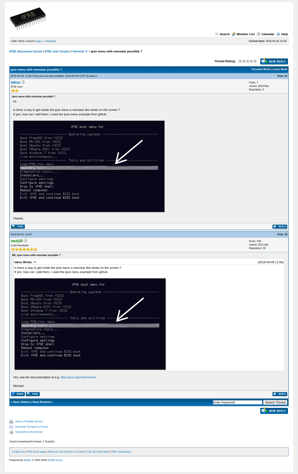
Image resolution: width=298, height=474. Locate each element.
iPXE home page (36, 451)
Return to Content (75, 451)
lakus (93, 76)
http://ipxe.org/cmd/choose (78, 377)
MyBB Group (54, 460)
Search (222, 34)
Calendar (265, 34)
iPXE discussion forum (25, 51)
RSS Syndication (121, 451)
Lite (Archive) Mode (99, 451)
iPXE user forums (57, 51)
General (78, 51)
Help (282, 34)
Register (50, 41)
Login (38, 41)
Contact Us (18, 451)
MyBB (27, 460)
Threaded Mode (260, 69)
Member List (243, 34)
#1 (285, 76)
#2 (285, 234)
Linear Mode (280, 69)
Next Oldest (21, 402)
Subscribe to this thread (28, 431)
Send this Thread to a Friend (31, 426)
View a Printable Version (29, 421)
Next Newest (42, 402)
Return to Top (55, 451)
